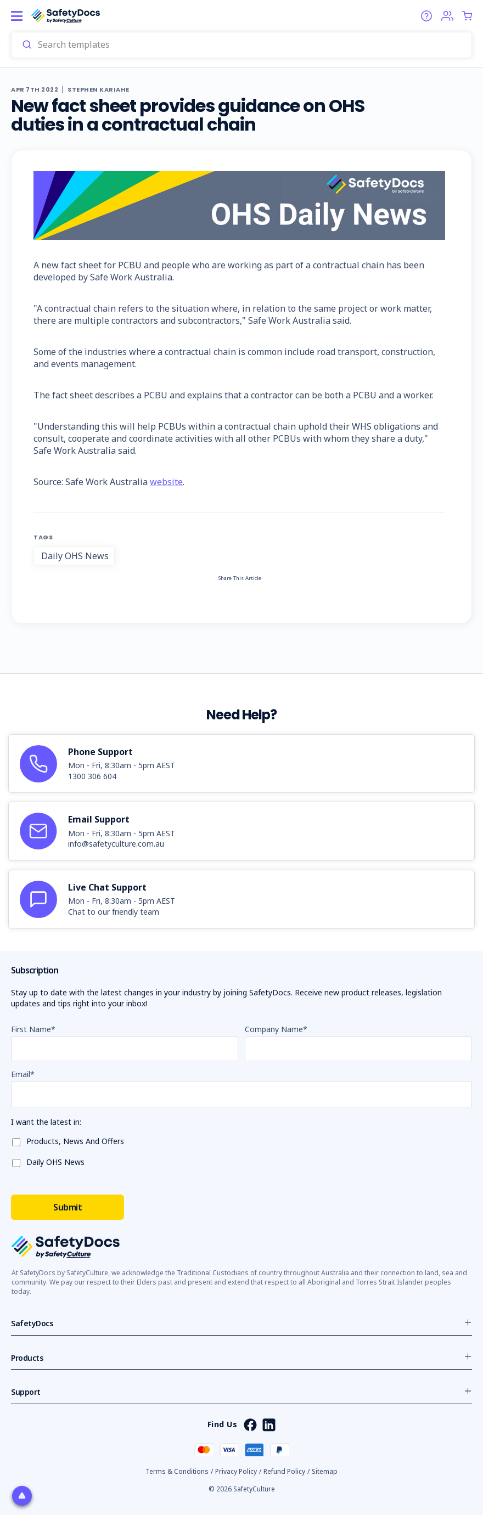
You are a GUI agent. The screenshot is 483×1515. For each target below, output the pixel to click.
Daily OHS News (75, 556)
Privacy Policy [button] (236, 1471)
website (166, 482)
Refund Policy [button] (284, 1471)
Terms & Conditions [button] (177, 1471)
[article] (241, 763)
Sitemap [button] (325, 1471)
